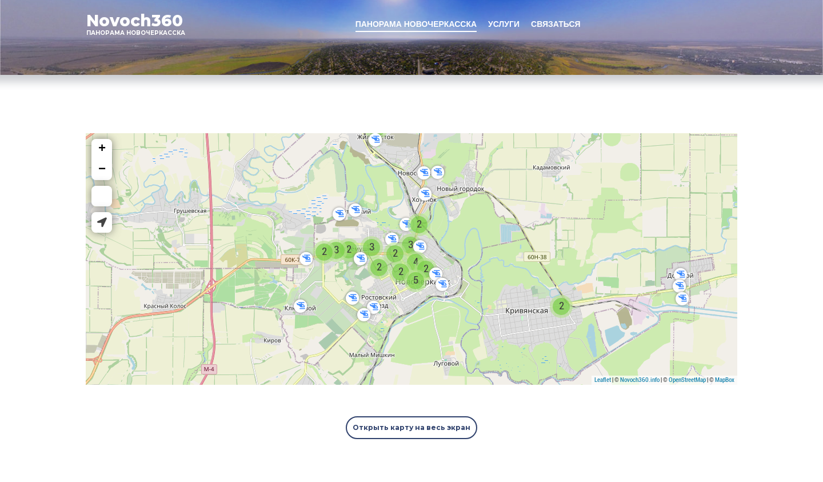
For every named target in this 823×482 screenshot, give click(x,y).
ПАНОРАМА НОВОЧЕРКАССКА (416, 24)
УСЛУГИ (504, 24)
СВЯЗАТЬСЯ (556, 24)
